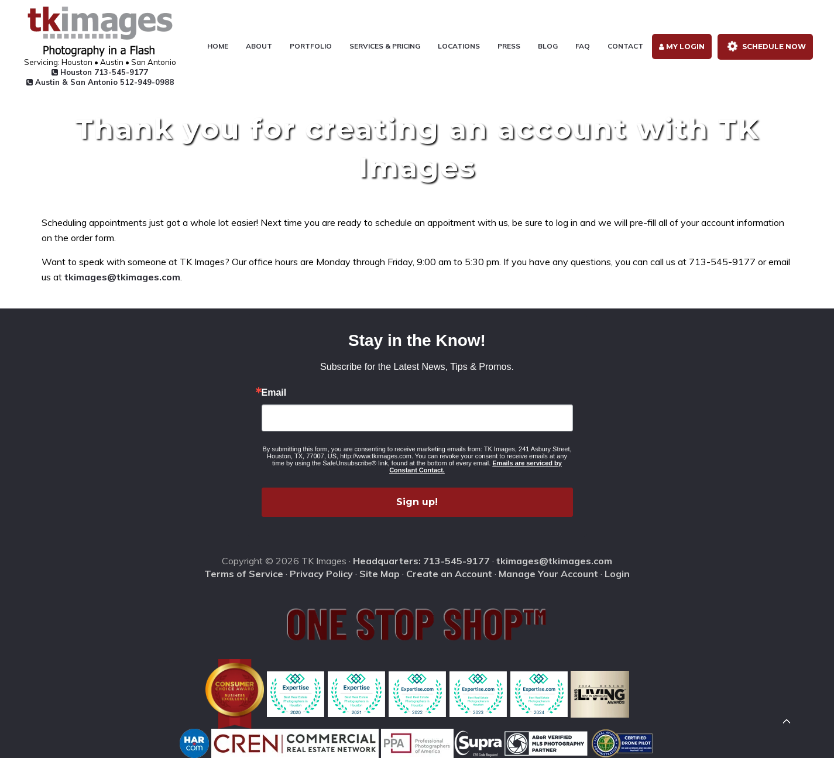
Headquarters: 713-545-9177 (421, 561)
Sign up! (417, 501)
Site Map (379, 573)
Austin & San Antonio (100, 82)
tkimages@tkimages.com (122, 277)
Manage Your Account (548, 573)
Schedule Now (764, 46)
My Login (682, 46)
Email (274, 392)
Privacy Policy (321, 573)
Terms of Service (243, 573)
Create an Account (449, 573)
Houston (100, 72)
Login (617, 573)
